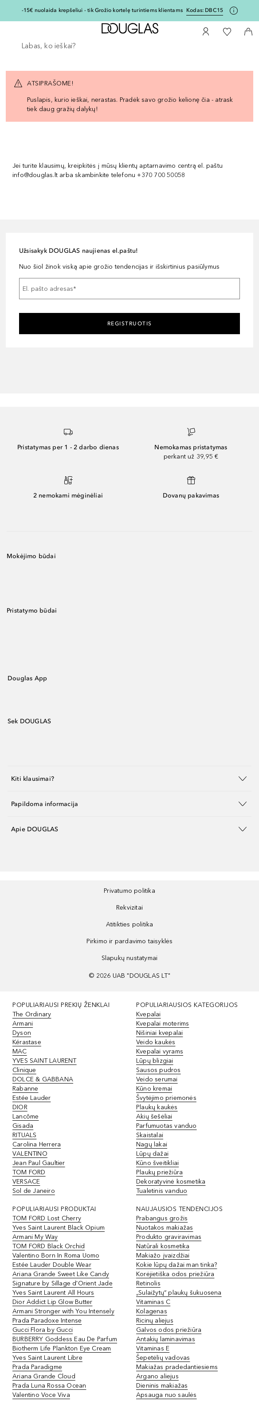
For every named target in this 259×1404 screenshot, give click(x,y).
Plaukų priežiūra (159, 1172)
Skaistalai (149, 1135)
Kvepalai (148, 1014)
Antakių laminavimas (165, 1339)
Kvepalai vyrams (159, 1051)
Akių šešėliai (154, 1116)
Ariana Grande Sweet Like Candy (60, 1274)
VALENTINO (29, 1153)
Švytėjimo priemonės (166, 1098)
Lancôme (25, 1116)
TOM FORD (29, 1172)
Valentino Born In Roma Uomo (55, 1255)
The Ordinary (31, 1014)
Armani (22, 1023)
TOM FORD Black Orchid (48, 1246)
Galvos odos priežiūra (168, 1330)
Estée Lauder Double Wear (51, 1265)
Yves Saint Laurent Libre (47, 1358)
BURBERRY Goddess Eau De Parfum (64, 1339)
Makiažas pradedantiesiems (177, 1367)
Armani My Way (35, 1237)
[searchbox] (129, 46)
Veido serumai (157, 1079)
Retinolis (148, 1283)
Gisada (22, 1126)
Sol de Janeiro (33, 1191)
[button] (129, 778)
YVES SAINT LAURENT (44, 1061)
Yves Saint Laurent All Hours (53, 1292)
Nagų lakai (151, 1144)
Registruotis (129, 323)
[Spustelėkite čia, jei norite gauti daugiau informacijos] (233, 10)
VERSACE (26, 1181)
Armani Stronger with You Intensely (63, 1311)
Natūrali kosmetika (163, 1246)
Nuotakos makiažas (164, 1227)
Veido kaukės (155, 1042)
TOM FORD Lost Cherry (46, 1218)
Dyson (21, 1033)
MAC (19, 1051)
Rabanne (25, 1088)
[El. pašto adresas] (129, 288)
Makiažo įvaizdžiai (163, 1255)
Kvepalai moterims (162, 1023)
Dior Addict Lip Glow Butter (52, 1302)
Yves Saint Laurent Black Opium (58, 1227)
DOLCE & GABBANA (42, 1079)
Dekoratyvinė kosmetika (170, 1181)
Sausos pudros (158, 1070)
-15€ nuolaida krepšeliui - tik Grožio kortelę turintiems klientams (102, 10)
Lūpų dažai (152, 1153)
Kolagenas (151, 1311)
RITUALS (24, 1135)
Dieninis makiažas (162, 1385)
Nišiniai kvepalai (159, 1033)
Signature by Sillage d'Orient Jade (62, 1283)
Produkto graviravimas (168, 1237)
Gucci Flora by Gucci (42, 1330)
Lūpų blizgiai (154, 1061)
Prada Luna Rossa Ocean (49, 1385)
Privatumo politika (129, 891)
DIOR (19, 1107)
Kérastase (26, 1042)
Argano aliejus (157, 1376)
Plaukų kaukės (157, 1107)
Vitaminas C (153, 1302)
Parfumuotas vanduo (166, 1126)
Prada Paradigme (37, 1367)
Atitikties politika (129, 924)
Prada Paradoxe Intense (47, 1320)
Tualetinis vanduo (161, 1191)
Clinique (24, 1070)
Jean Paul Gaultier (38, 1163)
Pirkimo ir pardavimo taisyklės (129, 941)
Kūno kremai (154, 1088)
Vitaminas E (152, 1348)
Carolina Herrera (36, 1144)
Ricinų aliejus (154, 1320)
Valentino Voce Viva (41, 1395)
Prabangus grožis (162, 1218)
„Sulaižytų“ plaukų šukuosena (179, 1292)
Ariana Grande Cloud (43, 1376)
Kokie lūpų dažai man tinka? (176, 1265)
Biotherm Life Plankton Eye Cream (61, 1348)
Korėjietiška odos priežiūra (175, 1274)
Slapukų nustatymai (130, 958)
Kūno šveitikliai (157, 1163)
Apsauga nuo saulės (166, 1395)
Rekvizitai (129, 907)
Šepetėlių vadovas (163, 1358)
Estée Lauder (31, 1098)
